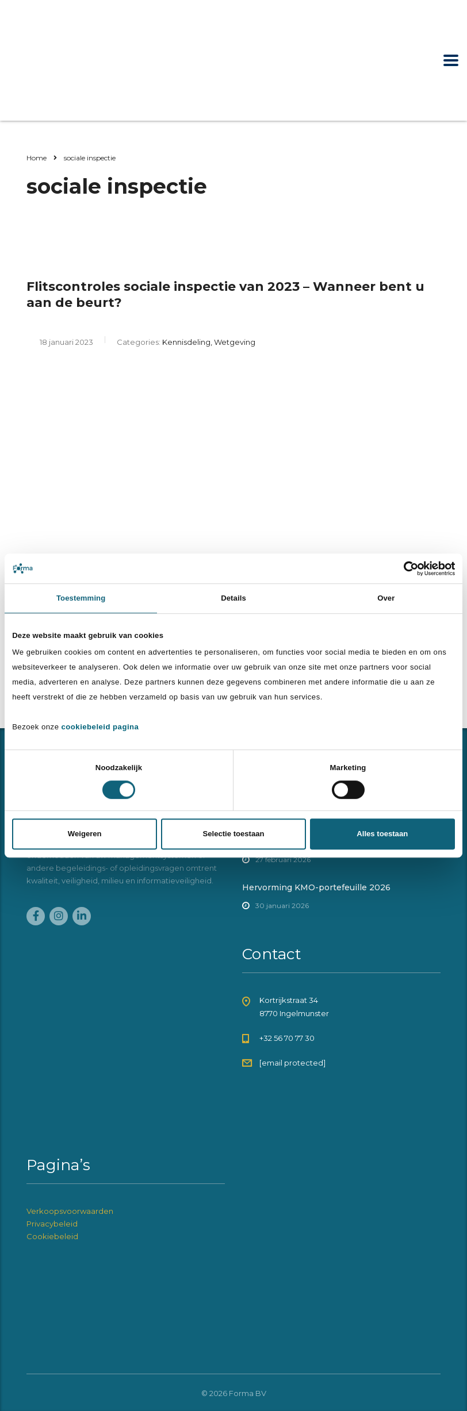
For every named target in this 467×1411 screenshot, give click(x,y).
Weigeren (85, 833)
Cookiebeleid (52, 1236)
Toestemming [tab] (80, 598)
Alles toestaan (382, 833)
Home (36, 157)
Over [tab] (386, 598)
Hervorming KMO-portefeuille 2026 (316, 887)
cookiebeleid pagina (100, 726)
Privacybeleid (52, 1223)
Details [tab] (233, 598)
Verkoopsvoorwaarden (69, 1211)
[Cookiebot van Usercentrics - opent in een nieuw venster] (404, 568)
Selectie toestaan (233, 833)
